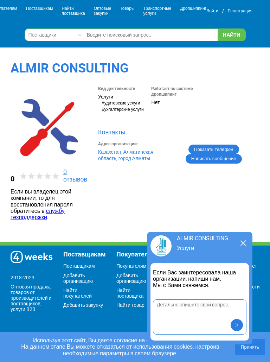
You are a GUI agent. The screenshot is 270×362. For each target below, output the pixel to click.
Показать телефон (213, 149)
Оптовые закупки (102, 11)
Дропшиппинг (193, 8)
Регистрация (240, 10)
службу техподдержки (38, 214)
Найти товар (130, 305)
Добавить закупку (83, 305)
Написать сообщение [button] (213, 158)
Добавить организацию (78, 278)
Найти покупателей (77, 293)
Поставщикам (39, 8)
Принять (250, 347)
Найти (231, 35)
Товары (127, 8)
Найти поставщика (73, 11)
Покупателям (131, 266)
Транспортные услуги (157, 11)
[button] (237, 325)
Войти (212, 10)
